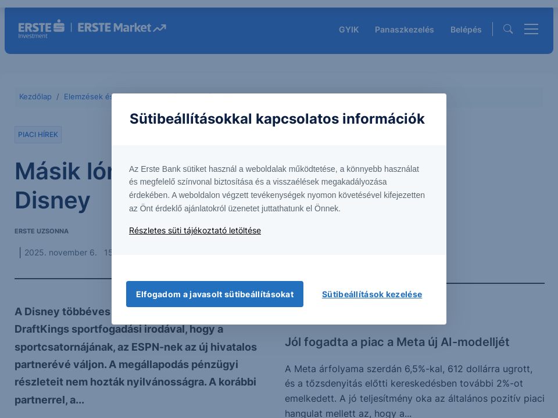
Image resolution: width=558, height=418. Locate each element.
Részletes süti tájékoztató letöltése (195, 230)
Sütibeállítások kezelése (372, 294)
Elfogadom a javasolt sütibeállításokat (215, 294)
